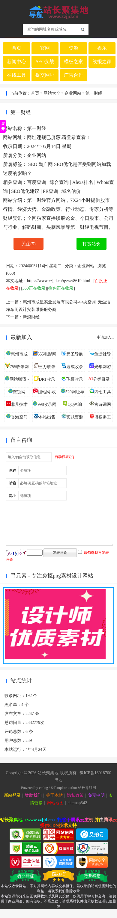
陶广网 (45, 164)
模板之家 (73, 61)
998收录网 (47, 404)
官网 (45, 48)
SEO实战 (45, 61)
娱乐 (102, 48)
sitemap (74, 812)
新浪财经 (31, 317)
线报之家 (102, 61)
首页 (16, 48)
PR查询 (50, 191)
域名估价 (71, 191)
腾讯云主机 (82, 828)
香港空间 (19, 417)
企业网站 (72, 93)
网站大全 (52, 93)
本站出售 (47, 417)
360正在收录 (34, 288)
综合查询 (59, 182)
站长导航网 (87, 797)
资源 (73, 48)
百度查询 (36, 182)
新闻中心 (16, 61)
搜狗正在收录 (61, 288)
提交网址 (45, 75)
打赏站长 (91, 243)
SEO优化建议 (25, 191)
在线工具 (16, 75)
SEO (32, 164)
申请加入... (105, 337)
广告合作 (73, 75)
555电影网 (47, 354)
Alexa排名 (82, 182)
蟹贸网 (19, 392)
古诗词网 (102, 404)
